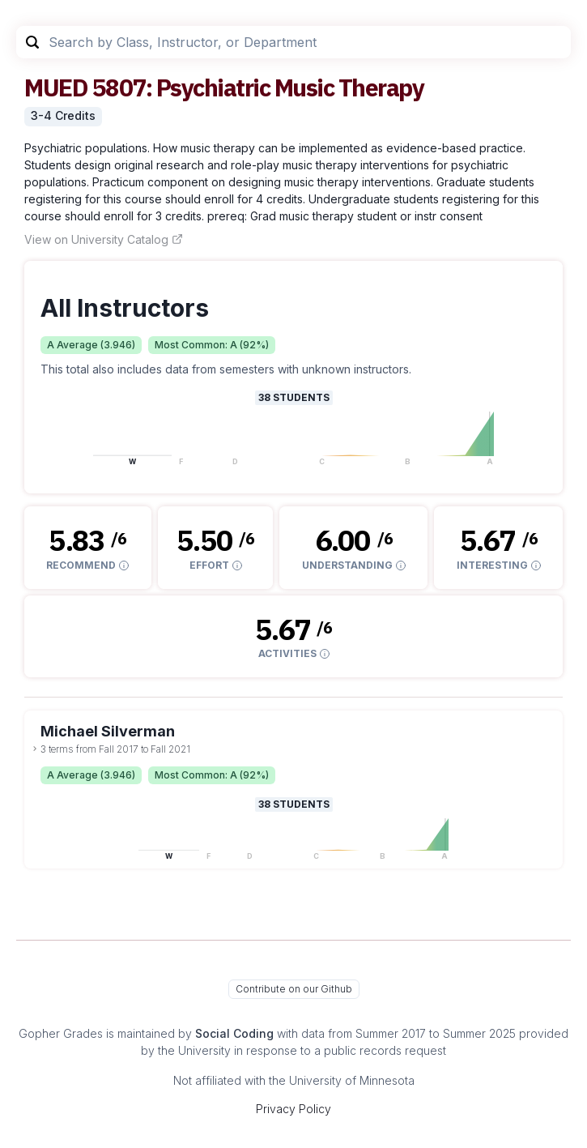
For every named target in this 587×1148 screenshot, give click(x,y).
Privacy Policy (293, 1109)
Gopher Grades (61, 1033)
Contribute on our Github (294, 989)
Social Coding (234, 1033)
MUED (55, 87)
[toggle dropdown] (35, 748)
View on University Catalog (103, 239)
